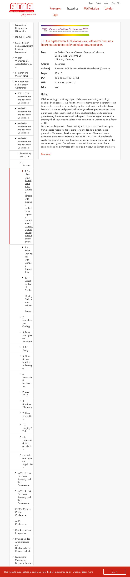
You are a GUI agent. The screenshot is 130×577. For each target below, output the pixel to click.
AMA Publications (91, 8)
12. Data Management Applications (27, 461)
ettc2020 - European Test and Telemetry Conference (24, 128)
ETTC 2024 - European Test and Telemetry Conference (24, 98)
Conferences (55, 8)
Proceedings (72, 8)
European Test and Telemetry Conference (21, 84)
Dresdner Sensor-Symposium (23, 531)
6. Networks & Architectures (27, 380)
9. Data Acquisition (27, 416)
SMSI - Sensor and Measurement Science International (24, 47)
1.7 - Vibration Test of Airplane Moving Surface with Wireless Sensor (28, 294)
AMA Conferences (21, 522)
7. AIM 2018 (25, 394)
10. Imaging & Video (27, 428)
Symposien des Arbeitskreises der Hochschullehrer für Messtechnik (23, 544)
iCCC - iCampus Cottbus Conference (23, 512)
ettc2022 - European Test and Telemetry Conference (24, 113)
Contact (98, 3)
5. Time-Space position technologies (27, 362)
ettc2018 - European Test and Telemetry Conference (24, 143)
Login (55, 15)
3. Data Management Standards (27, 337)
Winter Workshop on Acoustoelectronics (23, 62)
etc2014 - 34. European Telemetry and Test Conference (24, 497)
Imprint (106, 3)
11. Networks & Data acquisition (27, 443)
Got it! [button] (115, 571)
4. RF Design (25, 349)
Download (46, 154)
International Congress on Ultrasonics (21, 28)
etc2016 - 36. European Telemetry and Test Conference (24, 479)
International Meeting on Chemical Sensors (24, 559)
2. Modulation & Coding (27, 322)
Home (91, 3)
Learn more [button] (87, 571)
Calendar (109, 8)
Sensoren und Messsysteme (21, 74)
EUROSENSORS (23, 36)
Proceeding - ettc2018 (26, 155)
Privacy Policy (116, 3)
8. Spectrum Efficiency (27, 404)
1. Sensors (26, 164)
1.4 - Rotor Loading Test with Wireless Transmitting (29, 259)
